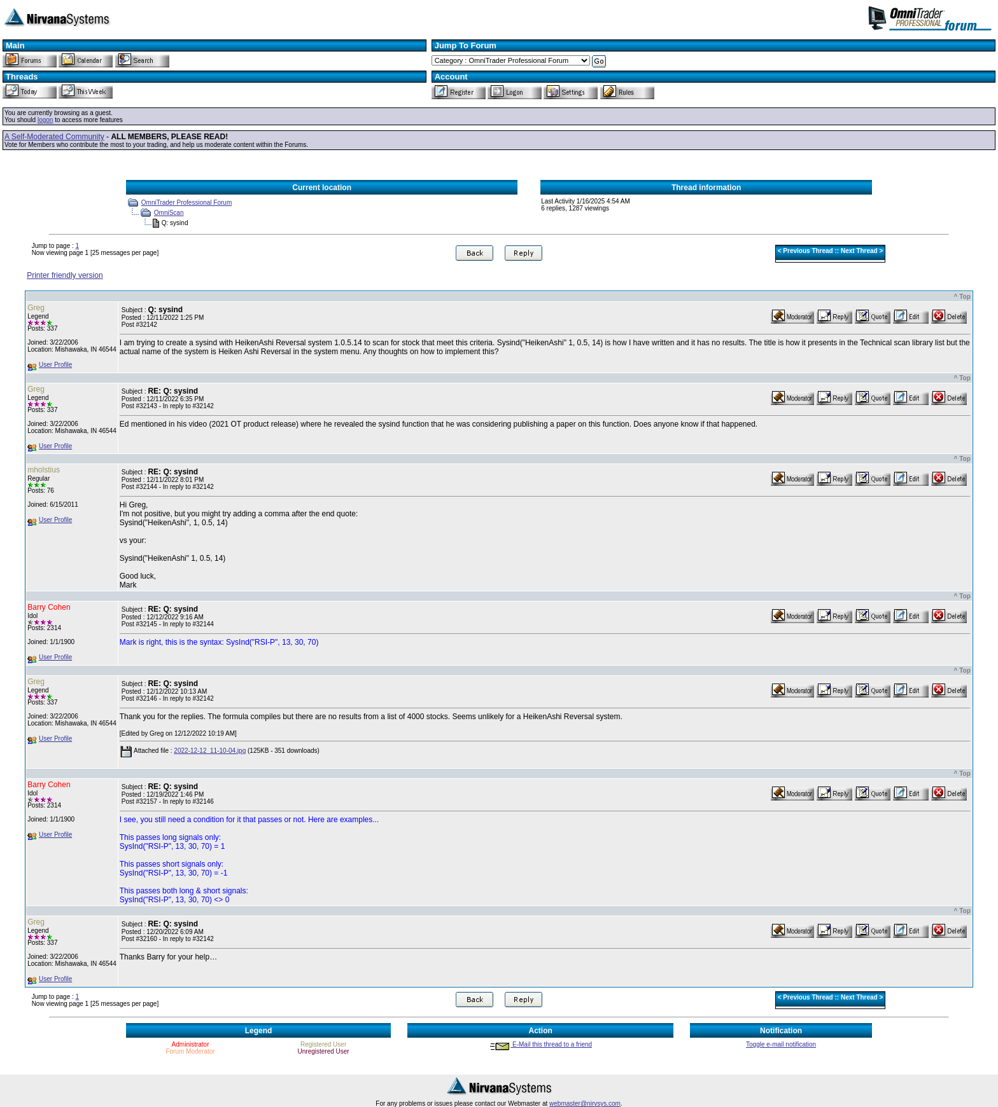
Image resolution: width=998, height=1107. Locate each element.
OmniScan (169, 212)
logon (45, 119)
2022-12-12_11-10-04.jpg (210, 750)
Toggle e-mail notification (781, 1044)
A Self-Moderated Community (54, 136)
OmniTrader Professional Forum (186, 202)
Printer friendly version (64, 275)
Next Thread (859, 250)
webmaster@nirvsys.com (585, 1103)
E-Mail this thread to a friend (540, 1044)
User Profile (55, 364)
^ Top (962, 296)
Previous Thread (808, 250)
